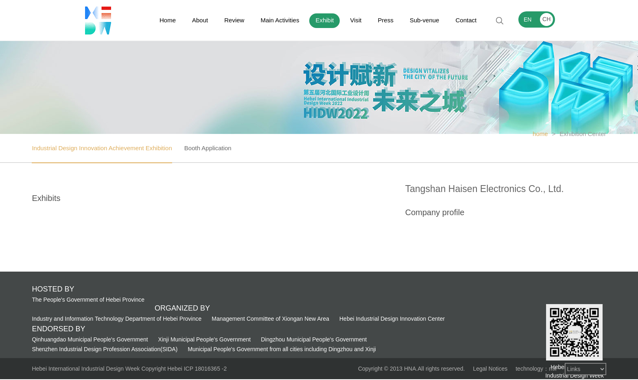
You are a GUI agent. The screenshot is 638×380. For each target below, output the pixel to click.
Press (385, 20)
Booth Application (208, 148)
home (540, 133)
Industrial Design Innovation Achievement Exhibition (102, 148)
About (200, 20)
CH (546, 19)
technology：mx (536, 368)
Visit (355, 20)
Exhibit (324, 20)
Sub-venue (424, 20)
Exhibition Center (582, 133)
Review (234, 20)
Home (168, 20)
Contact (465, 20)
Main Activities (279, 20)
